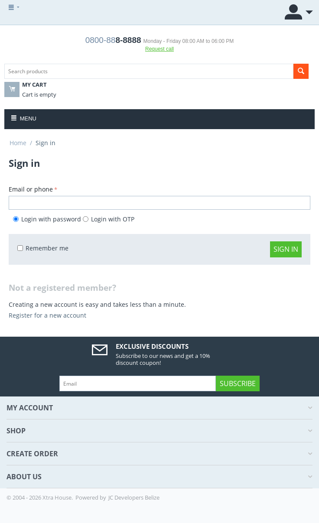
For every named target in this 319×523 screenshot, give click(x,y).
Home (18, 143)
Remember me (42, 248)
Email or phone (31, 189)
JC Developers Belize (134, 497)
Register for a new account (47, 315)
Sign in (285, 249)
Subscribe (238, 383)
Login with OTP (108, 219)
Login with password (48, 219)
